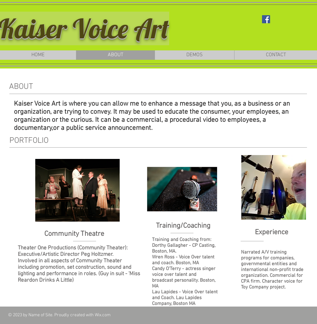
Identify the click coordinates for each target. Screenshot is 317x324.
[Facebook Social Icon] (266, 19)
